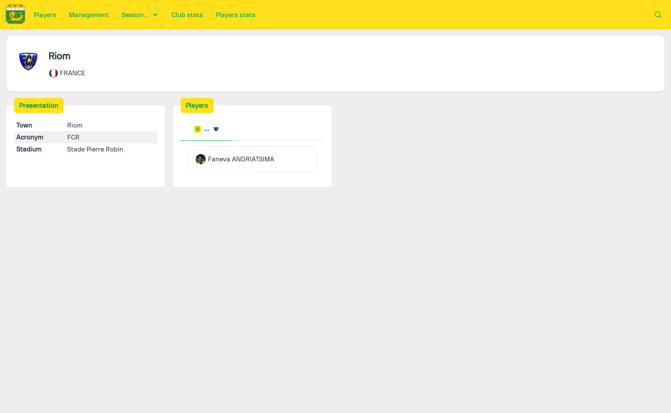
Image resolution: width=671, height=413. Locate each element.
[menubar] (144, 15)
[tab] (207, 130)
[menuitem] (45, 15)
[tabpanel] (252, 159)
